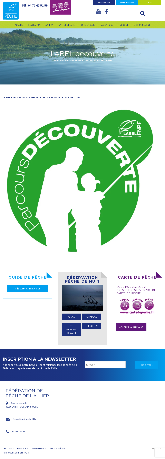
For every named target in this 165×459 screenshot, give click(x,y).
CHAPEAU (91, 316)
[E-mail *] (105, 364)
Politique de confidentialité (16, 452)
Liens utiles (8, 448)
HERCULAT (92, 326)
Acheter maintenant (131, 327)
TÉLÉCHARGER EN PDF (27, 288)
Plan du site (22, 448)
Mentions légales (58, 448)
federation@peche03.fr (24, 418)
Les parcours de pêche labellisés (77, 61)
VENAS (71, 316)
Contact (150, 2)
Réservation (104, 2)
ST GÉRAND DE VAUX (71, 329)
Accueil (56, 61)
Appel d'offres (127, 2)
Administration (39, 448)
